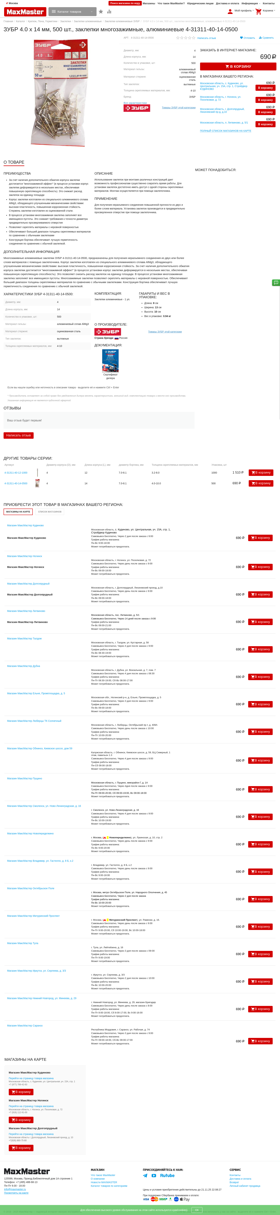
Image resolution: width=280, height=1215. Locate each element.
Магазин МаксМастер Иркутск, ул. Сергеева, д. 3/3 (36, 970)
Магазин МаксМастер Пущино (24, 778)
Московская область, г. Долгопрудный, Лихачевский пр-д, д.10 (222, 110)
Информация (250, 3)
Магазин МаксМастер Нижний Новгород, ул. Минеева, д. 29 (41, 998)
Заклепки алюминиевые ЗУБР (122, 21)
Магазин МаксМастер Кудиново (25, 525)
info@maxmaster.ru (15, 1189)
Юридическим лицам (200, 3)
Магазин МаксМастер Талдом (24, 638)
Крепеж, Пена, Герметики (42, 21)
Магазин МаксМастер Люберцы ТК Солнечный (34, 720)
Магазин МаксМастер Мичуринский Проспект (33, 915)
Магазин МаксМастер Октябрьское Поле (30, 888)
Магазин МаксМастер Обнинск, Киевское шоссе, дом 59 (39, 748)
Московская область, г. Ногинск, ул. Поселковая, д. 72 (220, 98)
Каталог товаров (70, 11)
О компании (98, 1178)
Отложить (247, 37)
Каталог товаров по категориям (109, 1185)
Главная (8, 21)
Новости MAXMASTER (104, 1182)
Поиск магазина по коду (125, 3)
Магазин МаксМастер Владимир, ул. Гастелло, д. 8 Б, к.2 (40, 860)
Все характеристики (135, 103)
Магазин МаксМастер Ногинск (24, 556)
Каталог (20, 21)
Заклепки (65, 21)
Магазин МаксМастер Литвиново (26, 611)
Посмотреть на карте (16, 1192)
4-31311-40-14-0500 (15, 483)
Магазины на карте (18, 512)
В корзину (265, 88)
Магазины (149, 3)
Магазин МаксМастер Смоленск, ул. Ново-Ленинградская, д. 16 (44, 806)
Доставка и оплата (227, 3)
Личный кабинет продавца (245, 1185)
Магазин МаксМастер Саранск (25, 1025)
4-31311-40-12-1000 (15, 472)
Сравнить (266, 37)
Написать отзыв (206, 38)
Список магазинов (50, 512)
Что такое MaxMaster (103, 1175)
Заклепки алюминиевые (88, 21)
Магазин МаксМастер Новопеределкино (30, 833)
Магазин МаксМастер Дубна (23, 666)
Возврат (234, 1182)
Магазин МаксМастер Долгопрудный (28, 583)
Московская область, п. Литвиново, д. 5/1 (224, 122)
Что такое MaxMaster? (171, 3)
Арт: (126, 37)
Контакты (269, 3)
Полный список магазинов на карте (225, 130)
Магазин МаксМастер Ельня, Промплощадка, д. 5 (36, 693)
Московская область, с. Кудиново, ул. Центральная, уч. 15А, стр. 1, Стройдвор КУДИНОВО (223, 86)
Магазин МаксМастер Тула (22, 943)
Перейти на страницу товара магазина (31, 1078)
